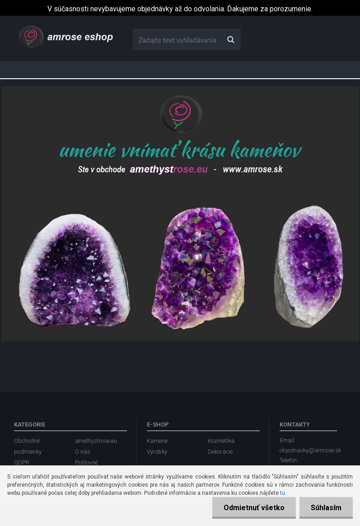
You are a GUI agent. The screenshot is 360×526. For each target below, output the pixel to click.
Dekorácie (220, 451)
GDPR (21, 462)
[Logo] (67, 36)
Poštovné (86, 462)
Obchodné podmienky (28, 446)
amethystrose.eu (96, 440)
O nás (82, 451)
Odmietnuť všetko (254, 507)
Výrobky (157, 451)
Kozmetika (221, 440)
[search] (230, 39)
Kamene (157, 440)
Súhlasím (326, 507)
